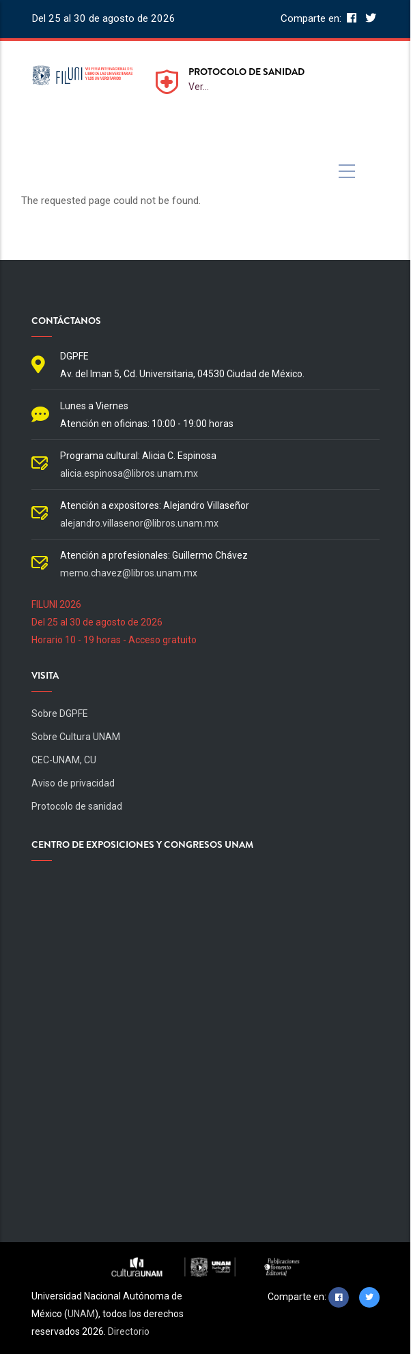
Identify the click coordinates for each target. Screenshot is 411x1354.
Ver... (198, 86)
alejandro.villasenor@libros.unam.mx (139, 523)
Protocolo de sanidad (76, 806)
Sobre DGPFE (59, 713)
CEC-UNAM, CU (63, 759)
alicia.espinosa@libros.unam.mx (129, 473)
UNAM (81, 1313)
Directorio (129, 1331)
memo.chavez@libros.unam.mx (128, 573)
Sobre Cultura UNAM (75, 736)
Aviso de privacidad (73, 783)
